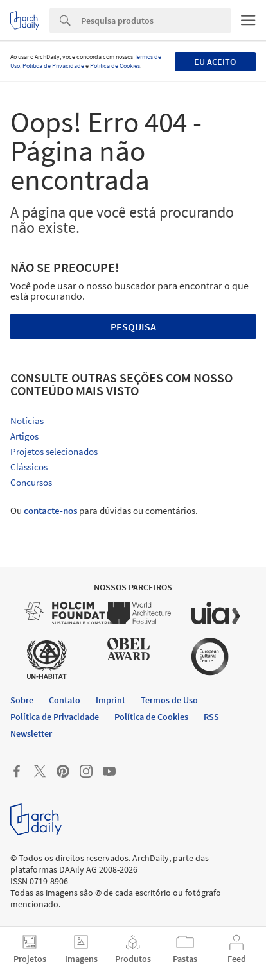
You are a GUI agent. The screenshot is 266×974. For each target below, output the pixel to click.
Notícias (27, 420)
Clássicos (29, 467)
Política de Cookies (115, 66)
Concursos (31, 482)
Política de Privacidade (53, 66)
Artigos (24, 436)
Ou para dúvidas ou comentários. (104, 510)
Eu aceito (215, 61)
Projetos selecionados (54, 451)
